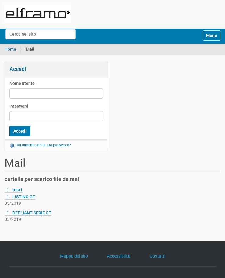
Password (18, 106)
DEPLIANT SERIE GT (32, 212)
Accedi (17, 69)
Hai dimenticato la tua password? (40, 145)
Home (10, 49)
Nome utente (22, 83)
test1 (17, 189)
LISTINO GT (23, 196)
